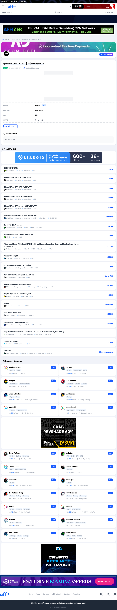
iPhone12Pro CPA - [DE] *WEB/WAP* (17, 177)
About (38, 594)
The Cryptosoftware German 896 (16, 322)
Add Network (56, 594)
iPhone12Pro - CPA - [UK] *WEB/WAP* (18, 196)
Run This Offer (11, 126)
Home (7, 39)
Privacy (46, 594)
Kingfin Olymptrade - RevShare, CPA (17, 294)
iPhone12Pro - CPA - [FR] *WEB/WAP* (18, 187)
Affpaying (14, 1)
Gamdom (7, 351)
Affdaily (23, 1)
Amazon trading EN (11, 256)
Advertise (76, 594)
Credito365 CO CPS (11, 341)
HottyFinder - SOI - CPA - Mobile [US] (17, 265)
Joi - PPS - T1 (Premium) (13, 225)
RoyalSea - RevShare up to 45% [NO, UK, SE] (20, 215)
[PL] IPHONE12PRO (11, 168)
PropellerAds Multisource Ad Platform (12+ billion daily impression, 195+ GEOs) (34, 332)
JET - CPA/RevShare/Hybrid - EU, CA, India (19, 275)
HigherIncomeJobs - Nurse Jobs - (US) (18, 234)
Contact (67, 594)
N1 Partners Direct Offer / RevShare (17, 284)
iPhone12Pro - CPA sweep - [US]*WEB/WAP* (20, 206)
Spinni (6, 303)
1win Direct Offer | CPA (12, 313)
